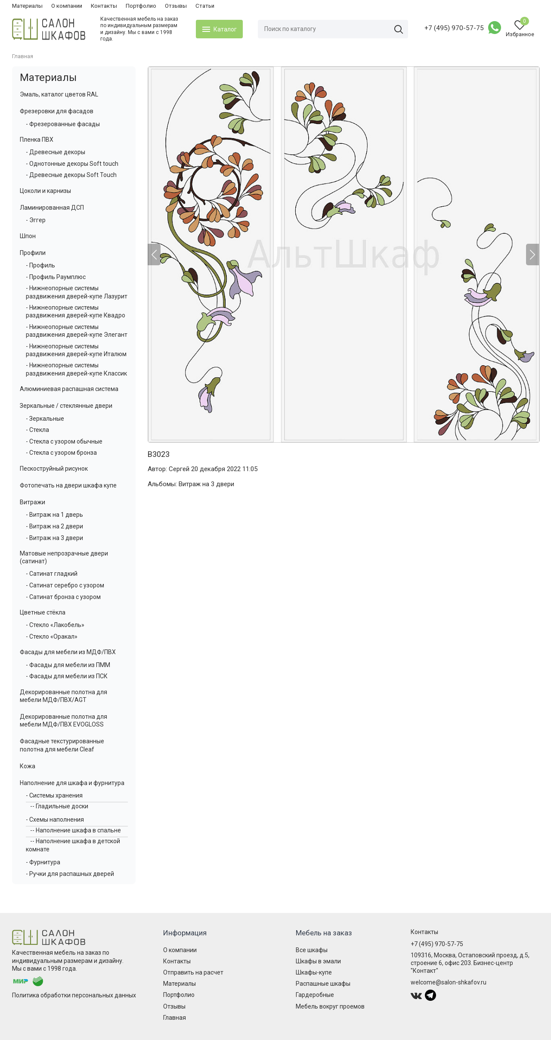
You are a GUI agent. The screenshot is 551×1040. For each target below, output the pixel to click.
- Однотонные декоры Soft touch (72, 163)
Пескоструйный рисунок (54, 468)
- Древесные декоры (55, 152)
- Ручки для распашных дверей (70, 873)
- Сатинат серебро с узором (65, 585)
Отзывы (176, 6)
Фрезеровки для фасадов (56, 111)
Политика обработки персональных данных (74, 995)
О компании (66, 6)
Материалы (27, 6)
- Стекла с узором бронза (61, 452)
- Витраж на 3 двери (54, 537)
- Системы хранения (54, 795)
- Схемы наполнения (55, 819)
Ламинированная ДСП (52, 207)
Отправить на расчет (193, 972)
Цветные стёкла (42, 612)
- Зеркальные (45, 418)
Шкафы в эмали (318, 961)
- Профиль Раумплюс (56, 276)
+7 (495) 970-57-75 (454, 28)
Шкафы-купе (314, 972)
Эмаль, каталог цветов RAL (59, 94)
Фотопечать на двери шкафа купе (68, 485)
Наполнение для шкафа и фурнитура (72, 782)
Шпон (28, 236)
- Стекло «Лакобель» (55, 624)
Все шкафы (312, 950)
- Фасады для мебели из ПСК (67, 676)
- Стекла (37, 429)
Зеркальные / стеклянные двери (66, 405)
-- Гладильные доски (59, 806)
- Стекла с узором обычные (64, 441)
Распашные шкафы (323, 983)
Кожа (27, 766)
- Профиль (40, 265)
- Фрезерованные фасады (63, 124)
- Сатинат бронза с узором (63, 596)
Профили (33, 252)
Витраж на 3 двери (206, 484)
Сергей (179, 469)
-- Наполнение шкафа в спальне (75, 830)
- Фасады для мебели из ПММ (68, 664)
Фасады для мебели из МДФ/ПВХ (68, 652)
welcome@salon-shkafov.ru (448, 982)
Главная (174, 1017)
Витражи (32, 502)
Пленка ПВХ (36, 139)
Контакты (104, 6)
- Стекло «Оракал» (51, 636)
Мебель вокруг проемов (330, 1006)
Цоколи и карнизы (45, 190)
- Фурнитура (43, 862)
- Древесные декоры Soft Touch (71, 174)
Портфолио (141, 6)
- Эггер (36, 220)
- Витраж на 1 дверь (54, 514)
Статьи (204, 6)
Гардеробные (315, 994)
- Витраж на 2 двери (54, 526)
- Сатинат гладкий (51, 573)
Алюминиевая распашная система (69, 388)
